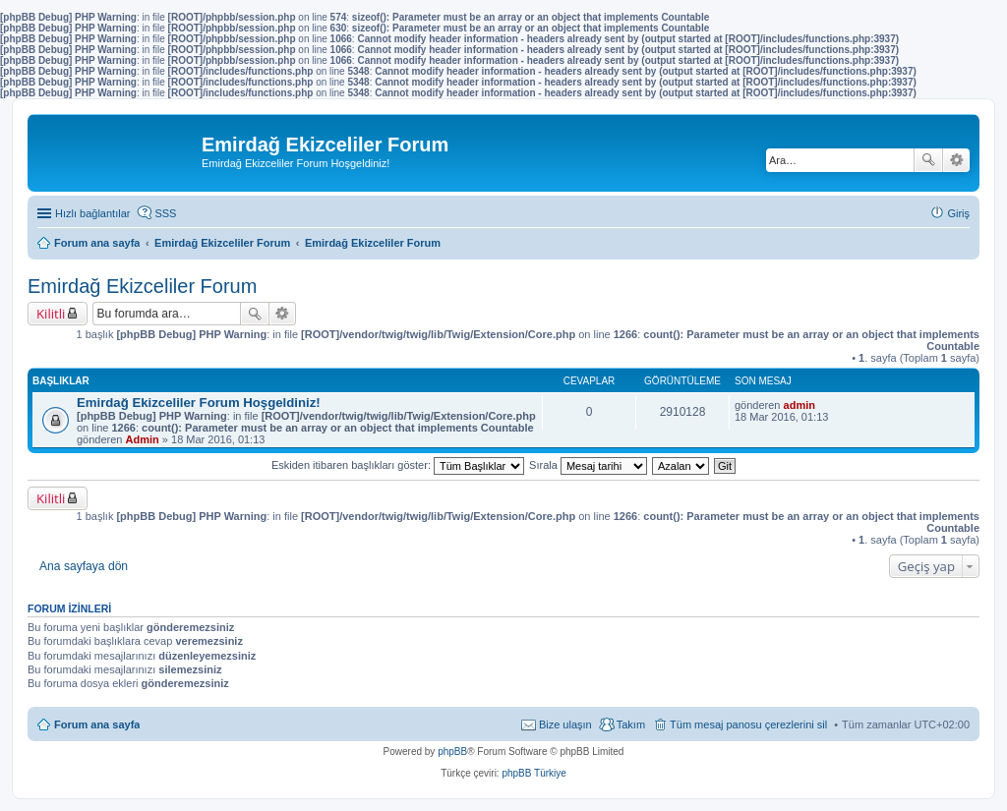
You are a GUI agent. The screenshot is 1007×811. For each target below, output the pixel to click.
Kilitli (50, 313)
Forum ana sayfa (97, 724)
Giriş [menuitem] (958, 213)
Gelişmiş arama (956, 160)
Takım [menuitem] (631, 724)
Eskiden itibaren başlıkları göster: (397, 465)
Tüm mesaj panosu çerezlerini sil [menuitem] (748, 724)
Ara (928, 160)
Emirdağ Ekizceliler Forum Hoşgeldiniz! (199, 402)
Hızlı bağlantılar (92, 213)
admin (799, 405)
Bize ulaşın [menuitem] (565, 724)
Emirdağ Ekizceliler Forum (142, 286)
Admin (142, 439)
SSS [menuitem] (165, 213)
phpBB (452, 751)
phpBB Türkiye (533, 773)
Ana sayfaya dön (83, 566)
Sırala (588, 465)
